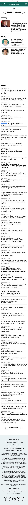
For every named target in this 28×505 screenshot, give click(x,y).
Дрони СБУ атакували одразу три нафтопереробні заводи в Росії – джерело (11, 151)
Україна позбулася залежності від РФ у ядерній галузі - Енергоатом (13, 187)
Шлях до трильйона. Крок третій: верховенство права (17, 52)
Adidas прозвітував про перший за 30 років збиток (13, 308)
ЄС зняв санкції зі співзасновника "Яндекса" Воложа (12, 117)
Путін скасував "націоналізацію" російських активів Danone (11, 401)
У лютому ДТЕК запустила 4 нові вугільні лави (11, 180)
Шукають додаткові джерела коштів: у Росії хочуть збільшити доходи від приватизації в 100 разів (13, 285)
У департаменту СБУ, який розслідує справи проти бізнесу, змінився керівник (14, 413)
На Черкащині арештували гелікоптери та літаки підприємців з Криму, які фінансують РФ (14, 194)
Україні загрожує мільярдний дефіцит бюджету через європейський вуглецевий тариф (13, 253)
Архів (14, 8)
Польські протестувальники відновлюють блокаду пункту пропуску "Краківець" (13, 165)
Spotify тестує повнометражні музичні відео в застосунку (13, 358)
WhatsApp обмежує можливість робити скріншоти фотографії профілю (13, 379)
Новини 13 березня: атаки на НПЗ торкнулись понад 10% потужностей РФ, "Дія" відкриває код (13, 420)
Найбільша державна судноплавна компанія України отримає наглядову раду (13, 386)
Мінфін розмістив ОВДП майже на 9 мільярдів (12, 111)
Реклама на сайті (10, 445)
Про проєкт (19, 445)
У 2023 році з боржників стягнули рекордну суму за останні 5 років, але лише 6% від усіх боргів (13, 173)
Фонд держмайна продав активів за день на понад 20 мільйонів (12, 336)
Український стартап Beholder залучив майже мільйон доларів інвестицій (13, 407)
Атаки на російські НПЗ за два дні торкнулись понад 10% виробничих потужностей (12, 315)
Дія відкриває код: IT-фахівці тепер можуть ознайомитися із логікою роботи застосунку (12, 394)
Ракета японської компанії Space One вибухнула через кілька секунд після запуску (13, 201)
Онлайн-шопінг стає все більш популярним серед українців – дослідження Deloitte (11, 293)
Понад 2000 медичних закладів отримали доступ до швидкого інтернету (11, 224)
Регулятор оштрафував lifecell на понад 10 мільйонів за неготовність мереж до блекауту (14, 365)
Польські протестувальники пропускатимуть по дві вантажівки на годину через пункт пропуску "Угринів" (13, 277)
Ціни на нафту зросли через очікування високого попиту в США (14, 158)
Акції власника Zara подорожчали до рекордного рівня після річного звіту (13, 322)
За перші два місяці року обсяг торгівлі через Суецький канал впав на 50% (13, 217)
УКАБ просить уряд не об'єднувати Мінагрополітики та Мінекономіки (12, 372)
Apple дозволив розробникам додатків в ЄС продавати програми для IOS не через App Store (13, 209)
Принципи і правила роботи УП (14, 450)
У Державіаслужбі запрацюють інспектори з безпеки (11, 130)
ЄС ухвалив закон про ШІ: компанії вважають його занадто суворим (12, 246)
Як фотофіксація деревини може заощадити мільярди (18, 42)
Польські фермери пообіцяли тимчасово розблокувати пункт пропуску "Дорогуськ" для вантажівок (13, 269)
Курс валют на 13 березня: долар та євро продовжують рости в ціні (12, 105)
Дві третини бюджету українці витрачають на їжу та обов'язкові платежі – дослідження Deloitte (12, 239)
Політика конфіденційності (14, 446)
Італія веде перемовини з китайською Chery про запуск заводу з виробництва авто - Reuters (14, 261)
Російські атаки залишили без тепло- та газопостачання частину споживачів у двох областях (14, 137)
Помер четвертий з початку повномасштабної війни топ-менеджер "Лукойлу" (13, 343)
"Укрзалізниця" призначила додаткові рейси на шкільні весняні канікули (13, 99)
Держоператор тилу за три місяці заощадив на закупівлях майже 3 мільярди (11, 231)
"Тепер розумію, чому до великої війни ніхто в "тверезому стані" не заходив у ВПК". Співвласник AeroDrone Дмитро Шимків (19, 27)
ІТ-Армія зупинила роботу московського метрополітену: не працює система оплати (11, 351)
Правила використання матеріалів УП (14, 448)
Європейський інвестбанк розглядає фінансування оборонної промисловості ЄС (13, 301)
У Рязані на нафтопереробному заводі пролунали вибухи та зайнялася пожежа (13, 91)
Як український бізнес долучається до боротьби (11, 124)
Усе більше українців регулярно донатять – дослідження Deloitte (11, 144)
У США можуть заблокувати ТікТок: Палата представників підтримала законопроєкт (12, 329)
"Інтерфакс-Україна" (19, 459)
